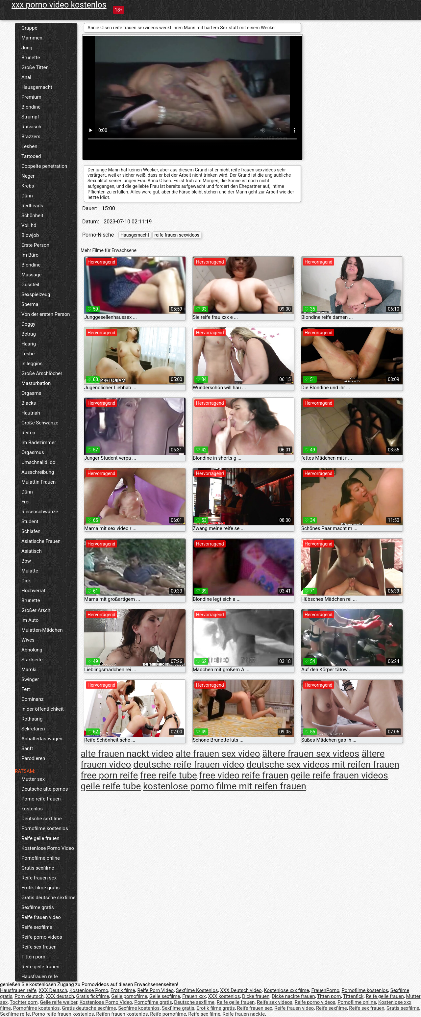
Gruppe (29, 28)
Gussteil (30, 285)
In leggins (31, 364)
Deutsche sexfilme (41, 819)
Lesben (29, 146)
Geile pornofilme (129, 996)
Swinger (30, 679)
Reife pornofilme (168, 1014)
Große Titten (35, 67)
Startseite (32, 660)
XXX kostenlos (224, 996)
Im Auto (29, 620)
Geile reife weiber (58, 1002)
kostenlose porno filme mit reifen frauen (224, 786)
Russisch (31, 127)
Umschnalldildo (38, 462)
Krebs (27, 186)
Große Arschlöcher (41, 373)
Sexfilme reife (15, 1014)
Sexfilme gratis (37, 907)
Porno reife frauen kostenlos (41, 804)
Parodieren (33, 758)
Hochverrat (33, 591)
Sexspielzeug (35, 294)
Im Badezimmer (38, 442)
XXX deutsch (60, 996)
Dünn (27, 196)
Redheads (32, 206)
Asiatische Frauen (41, 541)
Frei (25, 502)
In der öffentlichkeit (42, 709)
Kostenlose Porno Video (47, 848)
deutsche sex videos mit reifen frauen (322, 764)
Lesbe (28, 354)
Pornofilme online (40, 858)
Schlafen (30, 531)
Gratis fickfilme (92, 996)
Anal (26, 77)
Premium (31, 97)
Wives (28, 640)
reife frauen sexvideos (176, 235)
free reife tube (168, 775)
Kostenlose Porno (88, 990)
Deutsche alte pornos (44, 789)
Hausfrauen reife (39, 976)
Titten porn (33, 957)
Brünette (30, 58)
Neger (28, 176)
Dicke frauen (255, 996)
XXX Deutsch (53, 990)
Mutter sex (33, 779)
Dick (26, 581)
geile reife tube (111, 786)
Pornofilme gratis (153, 1002)
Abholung (31, 650)
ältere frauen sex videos (310, 753)
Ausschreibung (37, 472)
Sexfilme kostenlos (139, 1008)
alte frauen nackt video (127, 753)
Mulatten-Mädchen (41, 630)
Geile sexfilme (164, 996)
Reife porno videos (41, 937)
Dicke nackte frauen (293, 996)
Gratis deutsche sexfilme (48, 898)
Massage (31, 275)
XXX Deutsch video (240, 990)
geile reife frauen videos (339, 775)
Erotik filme (123, 990)
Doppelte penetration (44, 166)
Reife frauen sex (39, 878)
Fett (25, 689)
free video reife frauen (243, 775)
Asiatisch (31, 551)
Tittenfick (353, 996)
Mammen (31, 38)
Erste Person (35, 245)
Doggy (28, 324)
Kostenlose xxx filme (286, 990)
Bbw (26, 561)
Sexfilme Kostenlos (197, 990)
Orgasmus (32, 452)
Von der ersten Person (45, 314)
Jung (26, 48)
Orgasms (31, 393)
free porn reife (109, 775)
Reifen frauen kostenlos (122, 1014)
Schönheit (32, 215)
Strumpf (30, 117)
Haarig (28, 344)
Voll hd (29, 225)
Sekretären (33, 729)
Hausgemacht (36, 87)
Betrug (28, 334)
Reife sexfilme (36, 927)
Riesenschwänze (39, 512)
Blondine (30, 107)
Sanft (27, 748)
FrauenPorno (325, 990)
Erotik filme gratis (40, 888)
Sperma (29, 304)
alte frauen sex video (218, 753)
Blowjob (30, 235)
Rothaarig (31, 719)
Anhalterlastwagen (41, 739)
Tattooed (31, 156)
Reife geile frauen (40, 838)
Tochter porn (24, 1002)
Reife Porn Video (155, 990)
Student (29, 521)
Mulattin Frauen (38, 482)
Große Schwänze (39, 423)
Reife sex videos (274, 1002)
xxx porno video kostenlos (59, 5)
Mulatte (29, 571)
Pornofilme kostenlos (44, 828)
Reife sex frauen (39, 947)
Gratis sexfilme (37, 868)
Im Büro (29, 255)
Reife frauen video (41, 917)
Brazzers (30, 137)
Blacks (28, 403)
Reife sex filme (204, 1014)
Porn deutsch (28, 996)
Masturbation (36, 383)
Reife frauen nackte (244, 1014)
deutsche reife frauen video (188, 764)
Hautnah (30, 413)
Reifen (28, 433)
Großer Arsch (35, 610)
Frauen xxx (194, 996)
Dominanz (32, 699)
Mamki (29, 670)
